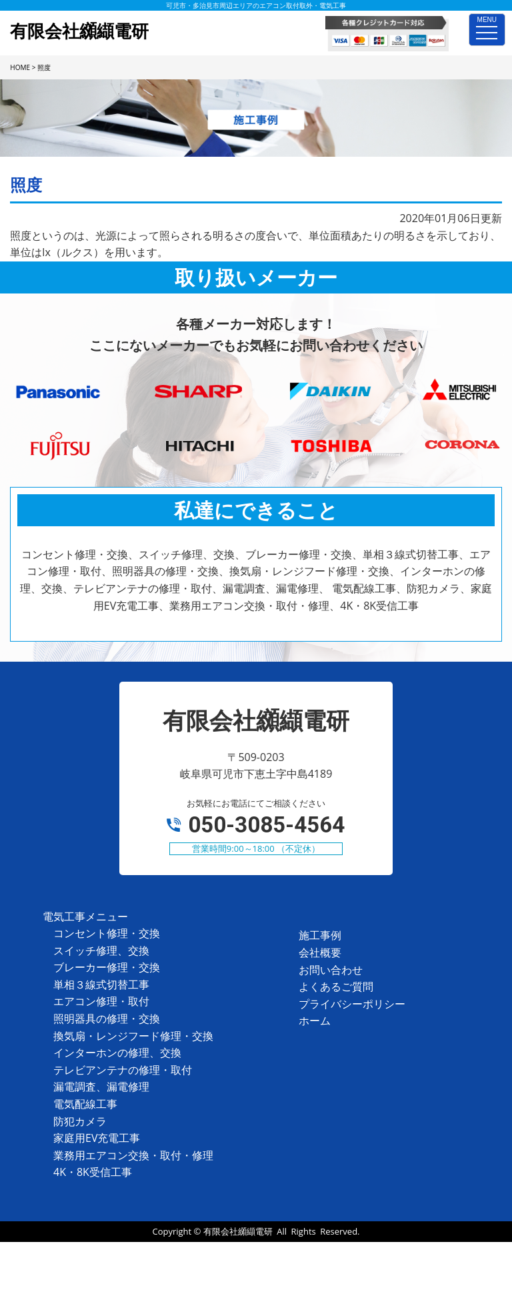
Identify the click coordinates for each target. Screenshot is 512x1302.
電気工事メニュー (85, 916)
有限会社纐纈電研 (238, 1231)
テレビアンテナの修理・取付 (122, 1070)
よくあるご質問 (336, 986)
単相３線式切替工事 (101, 984)
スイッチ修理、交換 (101, 950)
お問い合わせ (331, 969)
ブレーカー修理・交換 (106, 967)
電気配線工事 (85, 1104)
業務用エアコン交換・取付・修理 (133, 1155)
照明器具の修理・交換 (106, 1018)
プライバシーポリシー (352, 1004)
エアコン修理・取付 (101, 1001)
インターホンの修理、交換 (117, 1052)
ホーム (315, 1020)
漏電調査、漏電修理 (101, 1086)
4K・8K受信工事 (92, 1172)
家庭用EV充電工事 (96, 1138)
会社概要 (320, 952)
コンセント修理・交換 (106, 933)
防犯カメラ (80, 1121)
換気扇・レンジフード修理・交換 (133, 1036)
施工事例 (320, 935)
